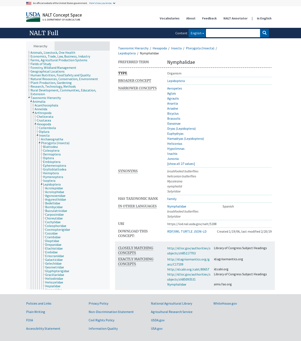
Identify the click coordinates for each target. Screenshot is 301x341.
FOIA (29, 320)
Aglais (171, 93)
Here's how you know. (100, 3)
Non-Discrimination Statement (111, 312)
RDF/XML (173, 231)
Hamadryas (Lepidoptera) (185, 138)
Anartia (172, 103)
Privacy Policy (98, 303)
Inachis (172, 153)
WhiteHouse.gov (225, 303)
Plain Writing (35, 312)
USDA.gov (158, 320)
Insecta (176, 48)
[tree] (68, 170)
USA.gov (156, 328)
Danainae (174, 123)
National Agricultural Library (171, 303)
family (171, 199)
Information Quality (103, 328)
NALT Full (43, 33)
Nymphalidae (176, 206)
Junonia (173, 158)
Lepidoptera (127, 53)
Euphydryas (175, 133)
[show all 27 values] (181, 164)
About (190, 18)
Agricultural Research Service (172, 312)
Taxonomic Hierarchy (133, 48)
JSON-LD (200, 231)
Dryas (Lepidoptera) (181, 128)
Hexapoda (160, 48)
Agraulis (173, 98)
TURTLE (187, 231)
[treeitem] (54, 52)
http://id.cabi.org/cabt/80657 (188, 269)
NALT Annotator (235, 18)
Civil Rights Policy (101, 320)
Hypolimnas (176, 148)
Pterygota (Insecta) (200, 48)
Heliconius (174, 143)
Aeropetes (174, 88)
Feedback (209, 18)
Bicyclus (173, 113)
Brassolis (173, 118)
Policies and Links (38, 303)
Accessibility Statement (43, 328)
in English (264, 18)
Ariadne (172, 108)
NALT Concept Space (62, 15)
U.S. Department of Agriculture (61, 19)
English (195, 32)
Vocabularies (170, 18)
